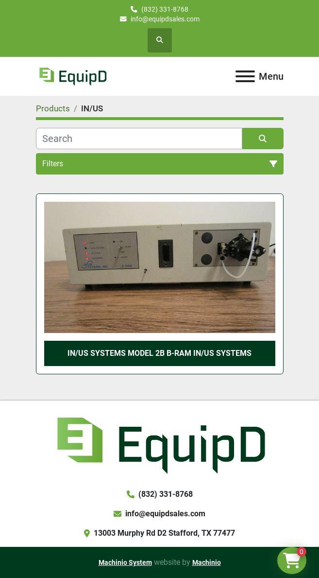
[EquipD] (159, 444)
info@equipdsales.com (165, 19)
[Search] (139, 138)
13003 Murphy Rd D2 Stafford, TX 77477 (164, 533)
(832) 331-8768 (164, 9)
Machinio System (125, 562)
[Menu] (245, 76)
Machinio (206, 562)
